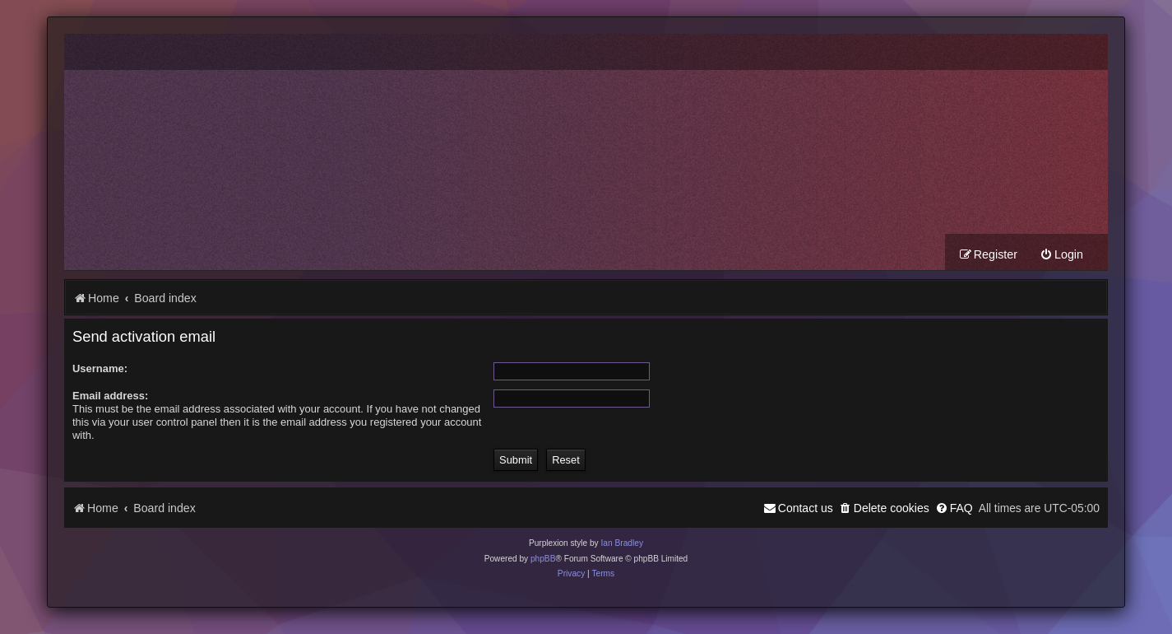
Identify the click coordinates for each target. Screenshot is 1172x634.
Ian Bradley (621, 543)
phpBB (543, 559)
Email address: (110, 396)
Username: (99, 369)
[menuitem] (1061, 255)
